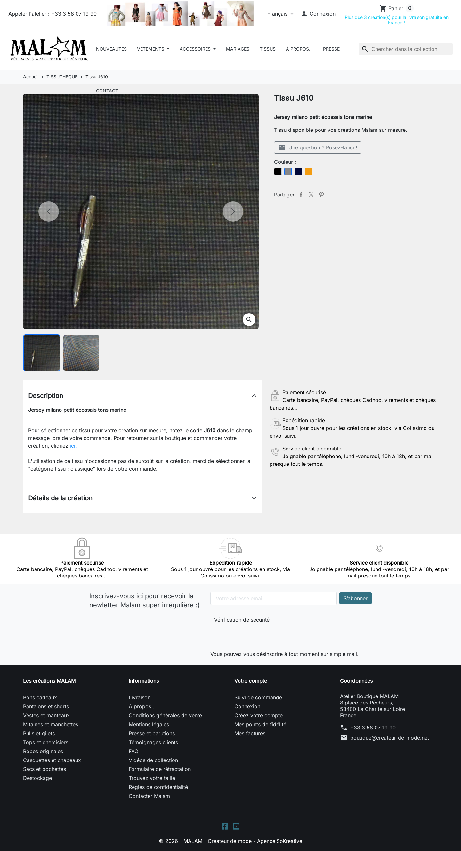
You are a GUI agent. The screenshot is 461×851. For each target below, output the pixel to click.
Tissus (268, 49)
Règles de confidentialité (158, 787)
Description (45, 396)
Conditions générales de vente (165, 715)
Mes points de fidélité (260, 724)
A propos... (142, 706)
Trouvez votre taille (152, 778)
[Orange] (308, 171)
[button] (317, 14)
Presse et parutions (152, 733)
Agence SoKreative (280, 841)
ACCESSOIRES (196, 49)
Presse (331, 49)
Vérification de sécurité (242, 619)
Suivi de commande (258, 697)
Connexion (247, 706)
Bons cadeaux (40, 697)
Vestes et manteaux (46, 715)
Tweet (311, 194)
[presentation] (257, 635)
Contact (107, 90)
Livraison (139, 697)
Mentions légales (149, 724)
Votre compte (250, 681)
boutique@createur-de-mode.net (389, 738)
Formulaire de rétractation (160, 769)
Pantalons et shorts (46, 706)
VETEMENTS (151, 49)
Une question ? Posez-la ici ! (317, 147)
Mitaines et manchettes (50, 724)
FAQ (133, 751)
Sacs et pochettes (44, 769)
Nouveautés (111, 49)
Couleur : (285, 162)
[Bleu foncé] (298, 171)
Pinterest (321, 194)
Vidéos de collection (153, 760)
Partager (301, 194)
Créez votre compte (258, 715)
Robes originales (43, 751)
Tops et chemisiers (45, 742)
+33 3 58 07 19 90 (373, 727)
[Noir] (278, 171)
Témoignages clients (153, 742)
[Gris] (288, 171)
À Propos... (299, 49)
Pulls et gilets (39, 733)
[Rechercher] (406, 49)
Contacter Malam (149, 796)
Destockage (37, 778)
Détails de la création (60, 498)
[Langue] (279, 14)
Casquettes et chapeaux (52, 760)
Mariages (237, 49)
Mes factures (249, 733)
